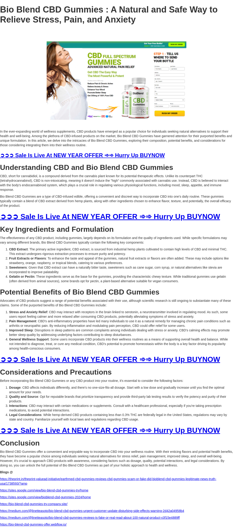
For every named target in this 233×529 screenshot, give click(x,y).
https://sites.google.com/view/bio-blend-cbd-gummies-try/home (44, 490)
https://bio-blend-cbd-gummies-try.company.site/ (34, 504)
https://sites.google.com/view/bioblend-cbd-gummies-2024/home (45, 497)
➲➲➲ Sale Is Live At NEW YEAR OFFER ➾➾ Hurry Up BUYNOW (82, 155)
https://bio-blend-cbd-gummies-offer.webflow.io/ (33, 524)
